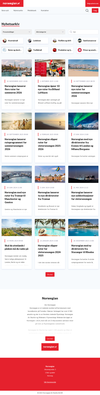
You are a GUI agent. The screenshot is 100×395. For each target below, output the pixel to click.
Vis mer (50, 274)
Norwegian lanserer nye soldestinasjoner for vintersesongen (82, 195)
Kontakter (45, 10)
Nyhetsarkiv (18, 10)
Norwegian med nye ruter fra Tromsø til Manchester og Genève (15, 197)
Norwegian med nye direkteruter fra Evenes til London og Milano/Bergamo (82, 144)
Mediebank (32, 10)
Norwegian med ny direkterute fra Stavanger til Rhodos (82, 249)
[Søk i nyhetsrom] (87, 10)
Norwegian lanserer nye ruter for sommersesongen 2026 (81, 91)
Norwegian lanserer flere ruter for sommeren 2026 (15, 89)
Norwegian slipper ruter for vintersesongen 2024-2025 (49, 250)
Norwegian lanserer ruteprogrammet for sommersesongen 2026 (16, 144)
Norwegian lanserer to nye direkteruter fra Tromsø (48, 195)
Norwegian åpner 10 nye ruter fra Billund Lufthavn (49, 89)
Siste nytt (5, 10)
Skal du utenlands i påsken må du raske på (16, 247)
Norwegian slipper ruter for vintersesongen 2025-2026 (49, 144)
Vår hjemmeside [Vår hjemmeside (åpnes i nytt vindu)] (50, 382)
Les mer (50, 339)
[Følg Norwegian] (95, 10)
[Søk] (83, 31)
